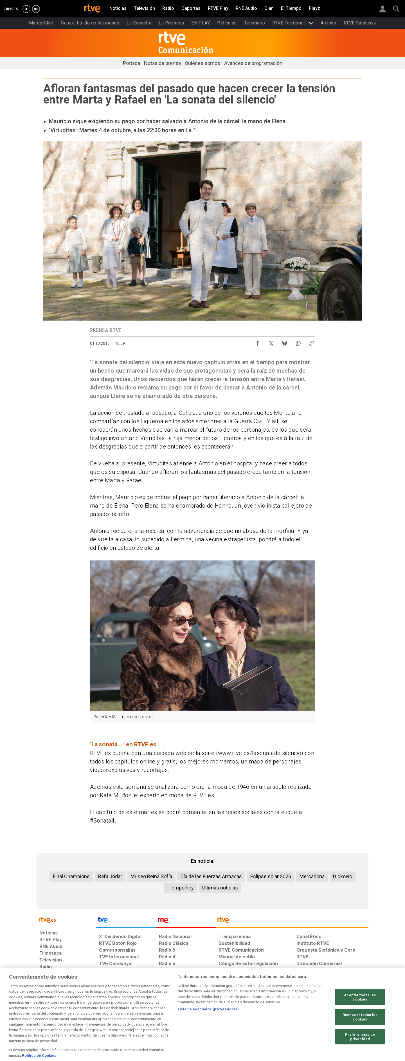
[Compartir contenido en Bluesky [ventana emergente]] (284, 342)
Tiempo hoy (180, 888)
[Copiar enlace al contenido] (311, 342)
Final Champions (71, 876)
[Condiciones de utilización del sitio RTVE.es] (48, 1018)
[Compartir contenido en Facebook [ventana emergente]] (257, 342)
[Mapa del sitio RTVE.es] (269, 1018)
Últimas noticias (220, 888)
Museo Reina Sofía (151, 876)
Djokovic (342, 876)
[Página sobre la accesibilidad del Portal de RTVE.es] (236, 1018)
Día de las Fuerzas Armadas (211, 876)
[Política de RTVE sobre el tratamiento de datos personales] (90, 1018)
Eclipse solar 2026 (270, 876)
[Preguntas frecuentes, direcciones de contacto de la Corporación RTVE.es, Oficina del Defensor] (299, 1018)
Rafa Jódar (110, 876)
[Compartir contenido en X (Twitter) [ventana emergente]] (271, 342)
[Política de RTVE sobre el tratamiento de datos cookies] (141, 1018)
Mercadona (312, 876)
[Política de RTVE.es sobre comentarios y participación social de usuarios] (343, 1018)
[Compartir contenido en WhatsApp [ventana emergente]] (298, 342)
